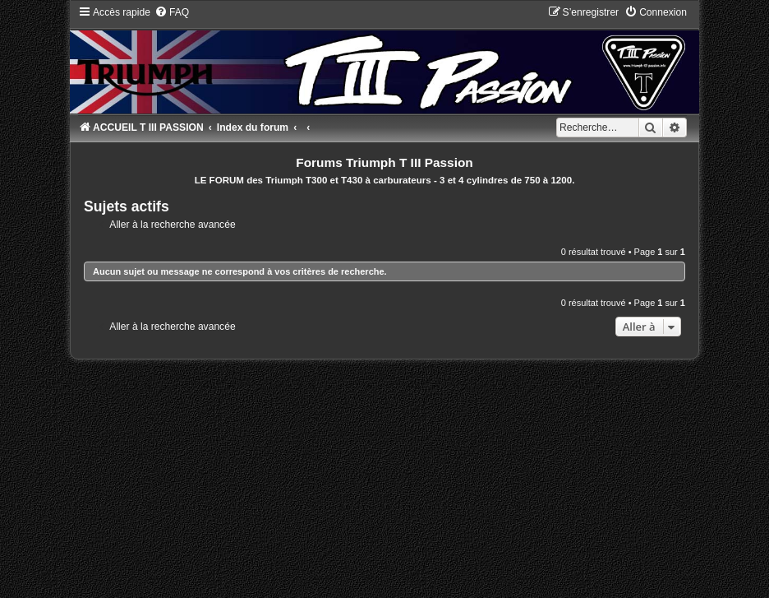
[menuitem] (171, 12)
